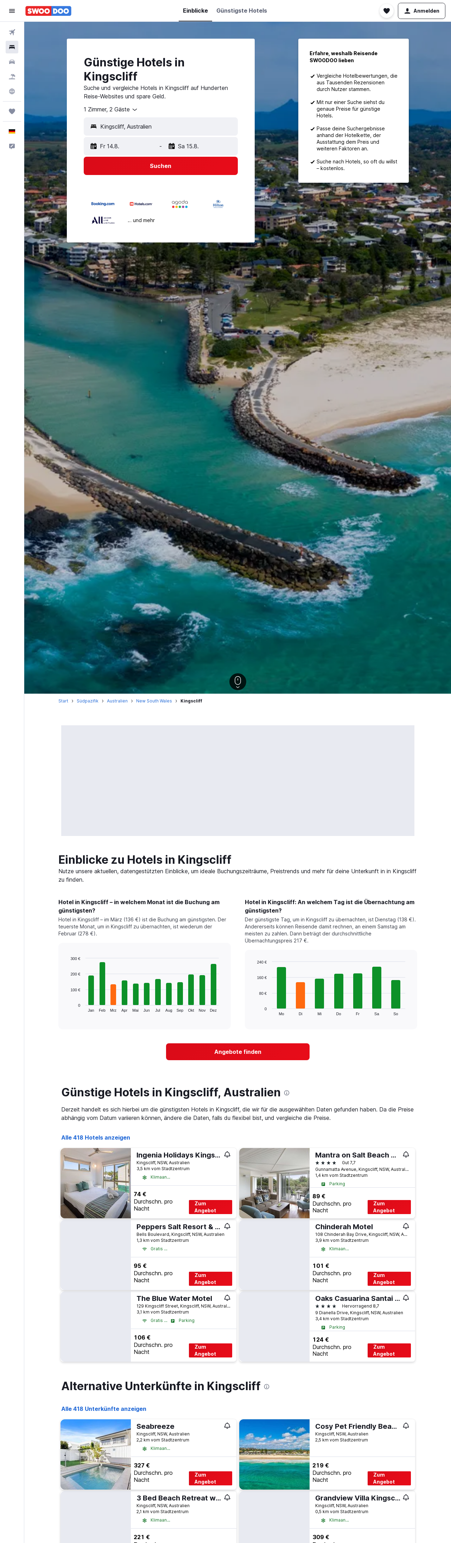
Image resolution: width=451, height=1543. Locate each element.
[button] (12, 11)
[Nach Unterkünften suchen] (12, 47)
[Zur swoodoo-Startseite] (48, 11)
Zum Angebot (205, 1206)
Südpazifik (88, 701)
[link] (238, 1051)
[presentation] (287, 1093)
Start (63, 701)
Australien (117, 701)
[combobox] (111, 109)
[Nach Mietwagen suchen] (12, 62)
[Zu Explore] (12, 91)
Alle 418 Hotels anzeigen (95, 1137)
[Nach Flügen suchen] (12, 32)
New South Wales (154, 701)
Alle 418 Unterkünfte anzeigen (103, 1408)
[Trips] (12, 111)
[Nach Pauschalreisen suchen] (12, 77)
